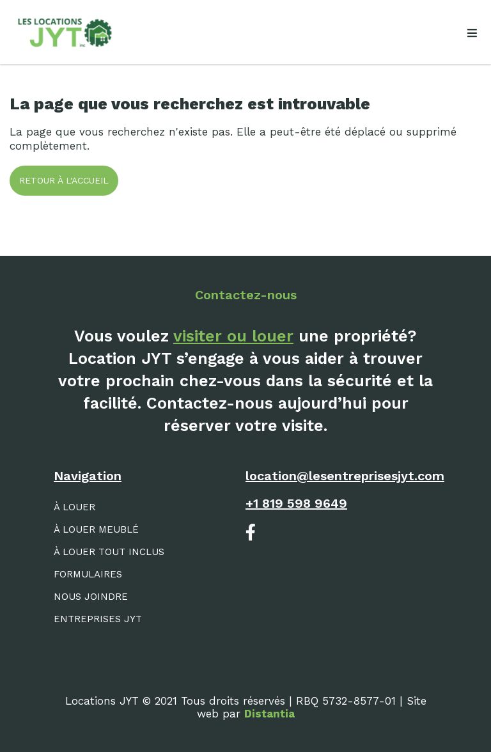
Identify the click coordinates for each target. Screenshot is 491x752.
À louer (74, 507)
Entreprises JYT (98, 619)
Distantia (269, 713)
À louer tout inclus (109, 552)
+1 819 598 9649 (296, 503)
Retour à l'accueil (64, 180)
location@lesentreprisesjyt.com (345, 475)
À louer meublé (96, 529)
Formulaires (88, 574)
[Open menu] (471, 33)
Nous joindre (91, 596)
